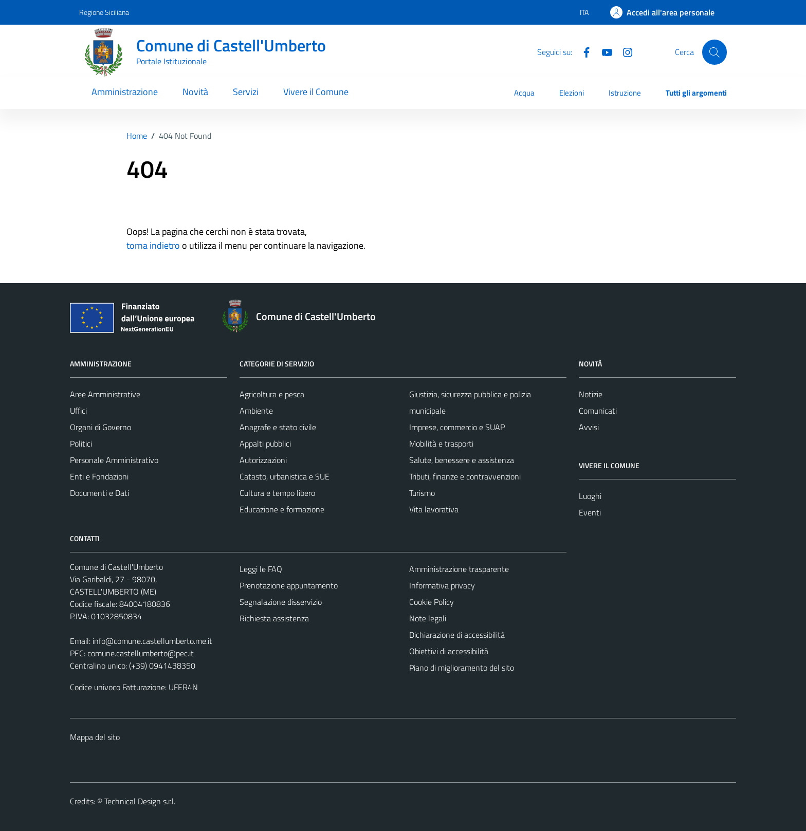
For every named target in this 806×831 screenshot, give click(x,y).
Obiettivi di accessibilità (448, 651)
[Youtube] (603, 51)
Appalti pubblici (265, 443)
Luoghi (590, 496)
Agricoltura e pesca (272, 394)
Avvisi (589, 427)
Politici (81, 443)
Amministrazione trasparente (459, 569)
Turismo (422, 493)
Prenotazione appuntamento (289, 585)
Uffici (78, 410)
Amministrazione (124, 92)
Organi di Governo (100, 427)
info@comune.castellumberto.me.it (152, 641)
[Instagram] (623, 51)
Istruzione (625, 93)
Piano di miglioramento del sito (461, 667)
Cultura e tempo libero (277, 493)
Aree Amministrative (105, 394)
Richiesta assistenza (274, 618)
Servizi (246, 92)
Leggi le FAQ (261, 569)
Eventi (590, 512)
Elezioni (571, 93)
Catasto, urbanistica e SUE (284, 476)
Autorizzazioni (263, 460)
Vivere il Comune (316, 92)
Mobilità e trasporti (441, 443)
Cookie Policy (431, 602)
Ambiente (256, 410)
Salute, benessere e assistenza (461, 460)
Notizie (590, 394)
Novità (195, 92)
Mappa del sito (95, 737)
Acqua (524, 93)
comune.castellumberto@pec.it (140, 653)
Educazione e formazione (282, 509)
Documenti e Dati (99, 493)
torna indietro (153, 245)
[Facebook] (582, 51)
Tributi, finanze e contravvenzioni (465, 476)
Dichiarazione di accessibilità (457, 635)
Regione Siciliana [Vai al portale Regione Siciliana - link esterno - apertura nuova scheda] (104, 12)
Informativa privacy (442, 585)
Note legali (427, 618)
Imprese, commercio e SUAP (457, 427)
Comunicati (598, 410)
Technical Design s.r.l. (139, 801)
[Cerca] (714, 52)
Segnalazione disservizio (281, 602)
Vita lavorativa (434, 509)
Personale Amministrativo (114, 460)
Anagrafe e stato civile (278, 427)
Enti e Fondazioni (99, 476)
